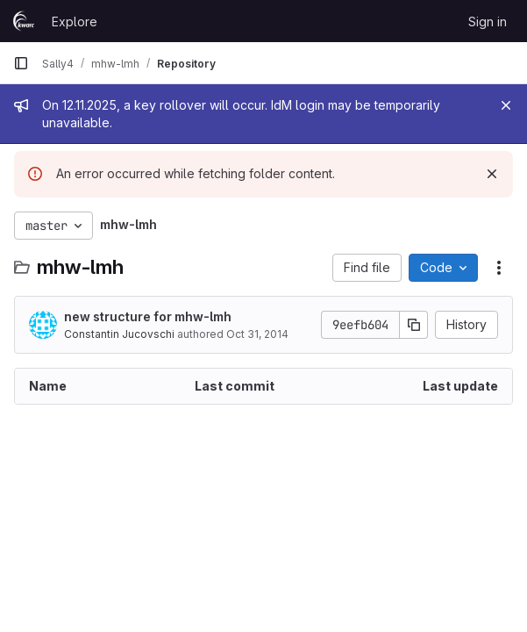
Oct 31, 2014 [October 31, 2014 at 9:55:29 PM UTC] (257, 334)
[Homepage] (24, 21)
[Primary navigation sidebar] (21, 63)
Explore (74, 21)
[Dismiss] (491, 173)
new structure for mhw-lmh (147, 316)
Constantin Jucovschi (119, 334)
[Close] (505, 105)
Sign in (487, 21)
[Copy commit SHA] (414, 325)
